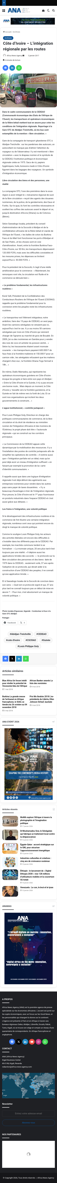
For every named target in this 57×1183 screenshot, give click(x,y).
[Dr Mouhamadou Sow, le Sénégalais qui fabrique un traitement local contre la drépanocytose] (10, 835)
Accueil (7, 32)
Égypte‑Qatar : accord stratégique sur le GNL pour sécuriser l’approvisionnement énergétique (37, 847)
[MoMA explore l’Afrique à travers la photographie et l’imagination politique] (10, 821)
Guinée (46, 640)
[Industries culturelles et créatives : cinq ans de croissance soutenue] (10, 862)
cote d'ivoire (13, 640)
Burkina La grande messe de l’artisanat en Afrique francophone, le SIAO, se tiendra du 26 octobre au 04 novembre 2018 (14, 701)
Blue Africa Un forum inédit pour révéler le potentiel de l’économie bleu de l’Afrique (14, 683)
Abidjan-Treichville (21, 634)
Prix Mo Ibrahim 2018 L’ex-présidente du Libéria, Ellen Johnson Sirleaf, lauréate (42, 699)
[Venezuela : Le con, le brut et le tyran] (10, 891)
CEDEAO (42, 634)
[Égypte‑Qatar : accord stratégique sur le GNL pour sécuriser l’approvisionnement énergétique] (10, 848)
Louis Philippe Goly (29, 646)
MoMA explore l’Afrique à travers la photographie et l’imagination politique (36, 820)
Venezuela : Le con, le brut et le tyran (36, 887)
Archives (16, 32)
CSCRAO (31, 640)
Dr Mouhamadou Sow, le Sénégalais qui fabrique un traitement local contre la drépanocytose (37, 834)
